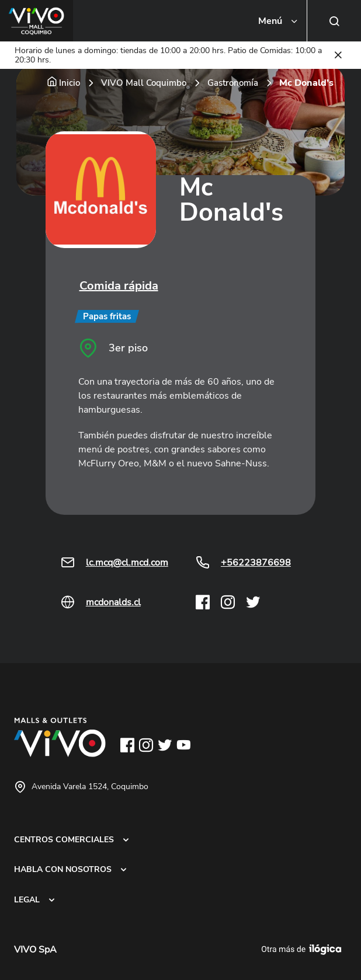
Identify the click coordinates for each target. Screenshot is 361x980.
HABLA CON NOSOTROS (63, 869)
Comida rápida (118, 286)
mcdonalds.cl (113, 602)
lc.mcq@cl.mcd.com (127, 562)
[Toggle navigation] (279, 21)
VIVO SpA (35, 949)
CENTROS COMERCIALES (64, 839)
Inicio (69, 83)
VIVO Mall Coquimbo (143, 83)
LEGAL (27, 899)
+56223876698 (256, 562)
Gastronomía (232, 83)
